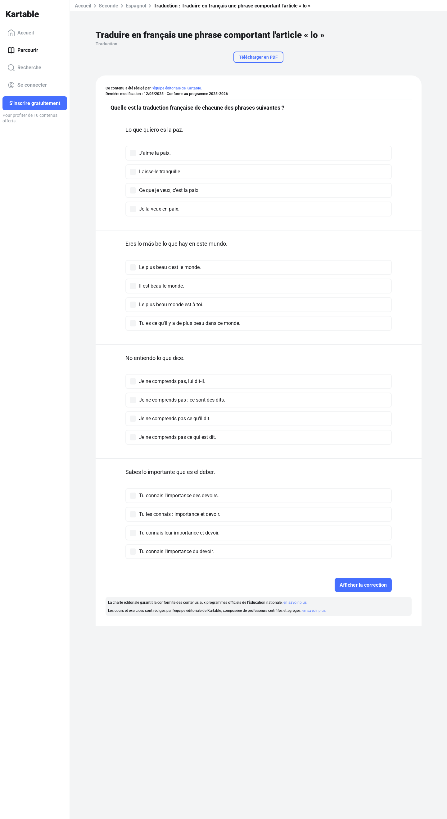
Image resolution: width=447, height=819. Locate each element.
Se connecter (27, 85)
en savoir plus (295, 602)
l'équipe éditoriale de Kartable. (176, 88)
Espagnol (136, 6)
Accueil (20, 33)
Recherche (24, 67)
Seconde (108, 6)
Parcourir (22, 50)
